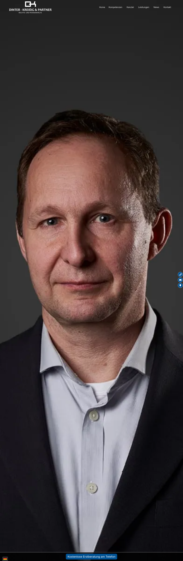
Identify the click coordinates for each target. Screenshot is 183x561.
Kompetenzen (115, 7)
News (156, 7)
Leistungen (143, 7)
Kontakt (167, 7)
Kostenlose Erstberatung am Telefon (91, 556)
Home (102, 7)
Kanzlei (130, 7)
